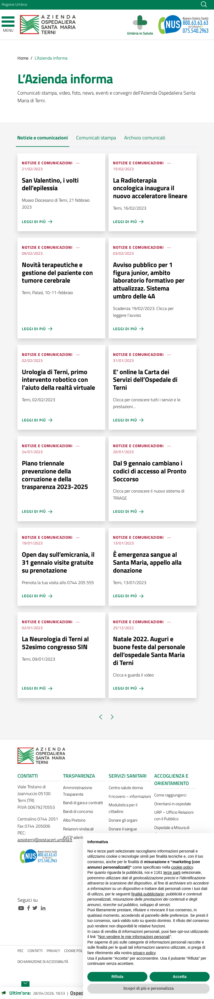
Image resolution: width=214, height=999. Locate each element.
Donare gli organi (123, 820)
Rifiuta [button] (117, 976)
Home (22, 58)
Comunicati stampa (96, 137)
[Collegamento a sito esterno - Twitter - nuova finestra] (36, 907)
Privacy (53, 950)
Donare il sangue (123, 829)
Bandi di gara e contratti (83, 802)
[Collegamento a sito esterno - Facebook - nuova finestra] (29, 907)
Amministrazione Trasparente (77, 790)
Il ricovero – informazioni (130, 796)
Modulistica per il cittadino (123, 808)
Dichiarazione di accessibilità (42, 961)
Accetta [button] (180, 976)
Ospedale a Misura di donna (171, 830)
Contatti (35, 950)
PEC (20, 950)
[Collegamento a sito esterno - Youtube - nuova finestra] (22, 907)
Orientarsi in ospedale (172, 804)
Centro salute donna (126, 787)
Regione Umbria (14, 4)
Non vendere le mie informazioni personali (134, 936)
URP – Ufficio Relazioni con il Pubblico (174, 815)
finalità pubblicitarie (147, 894)
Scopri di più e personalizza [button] (148, 988)
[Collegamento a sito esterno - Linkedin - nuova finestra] (44, 907)
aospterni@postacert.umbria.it (44, 839)
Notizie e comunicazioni (42, 137)
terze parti (172, 872)
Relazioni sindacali (78, 829)
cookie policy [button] (182, 867)
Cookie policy (75, 950)
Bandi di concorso (78, 811)
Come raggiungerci (170, 795)
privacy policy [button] (144, 953)
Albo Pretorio (74, 820)
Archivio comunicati (144, 137)
